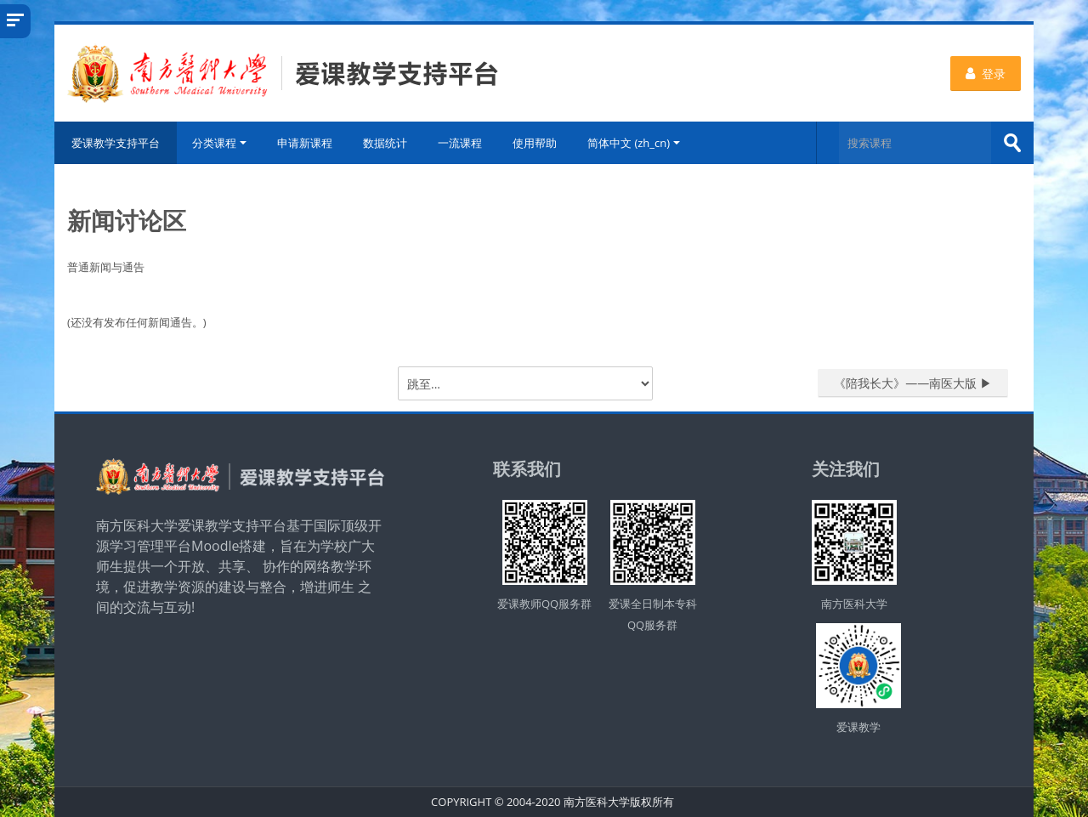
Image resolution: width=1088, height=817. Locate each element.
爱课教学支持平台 (115, 142)
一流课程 (460, 142)
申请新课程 (304, 142)
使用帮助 (535, 142)
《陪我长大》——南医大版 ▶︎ (913, 383)
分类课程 (219, 142)
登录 (986, 73)
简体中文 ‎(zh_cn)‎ (633, 142)
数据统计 (385, 142)
